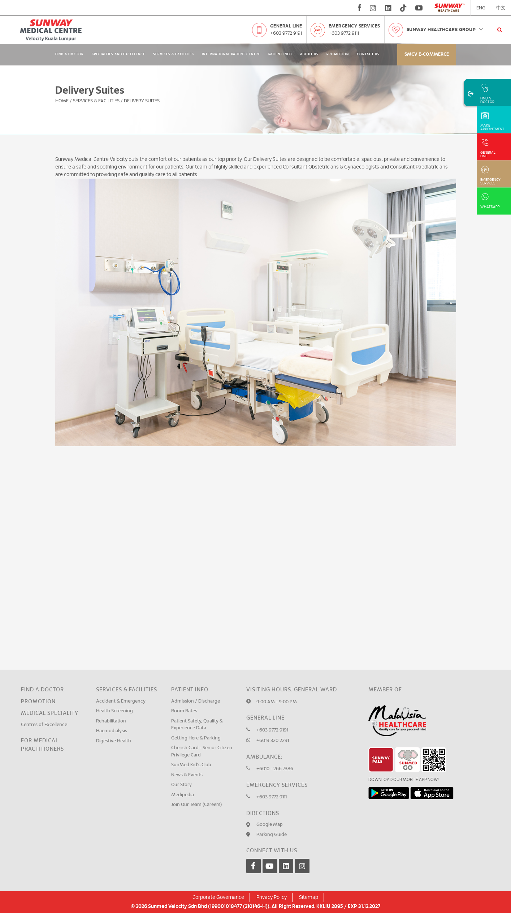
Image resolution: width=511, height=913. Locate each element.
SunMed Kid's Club (191, 765)
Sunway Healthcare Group (445, 29)
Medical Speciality (49, 713)
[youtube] (420, 8)
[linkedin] (388, 8)
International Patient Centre (231, 54)
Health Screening (114, 711)
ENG (480, 8)
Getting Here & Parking (196, 738)
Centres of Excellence (44, 724)
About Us (309, 54)
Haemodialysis (111, 731)
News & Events (187, 775)
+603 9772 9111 (344, 33)
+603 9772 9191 (286, 33)
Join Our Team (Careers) (196, 804)
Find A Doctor (69, 54)
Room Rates (184, 711)
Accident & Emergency (121, 701)
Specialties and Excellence (118, 54)
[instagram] (373, 8)
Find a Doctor (42, 689)
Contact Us (368, 54)
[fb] (359, 8)
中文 (501, 8)
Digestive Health (113, 741)
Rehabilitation (111, 721)
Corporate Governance (218, 897)
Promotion (337, 54)
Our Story (181, 784)
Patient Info (280, 54)
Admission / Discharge (195, 701)
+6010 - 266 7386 (274, 769)
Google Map (269, 824)
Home (62, 101)
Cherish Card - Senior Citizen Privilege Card (201, 752)
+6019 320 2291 (272, 740)
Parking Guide (271, 834)
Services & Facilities (173, 54)
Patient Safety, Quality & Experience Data (197, 725)
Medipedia (182, 795)
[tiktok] (403, 8)
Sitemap (308, 897)
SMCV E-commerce (426, 54)
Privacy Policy (271, 897)
